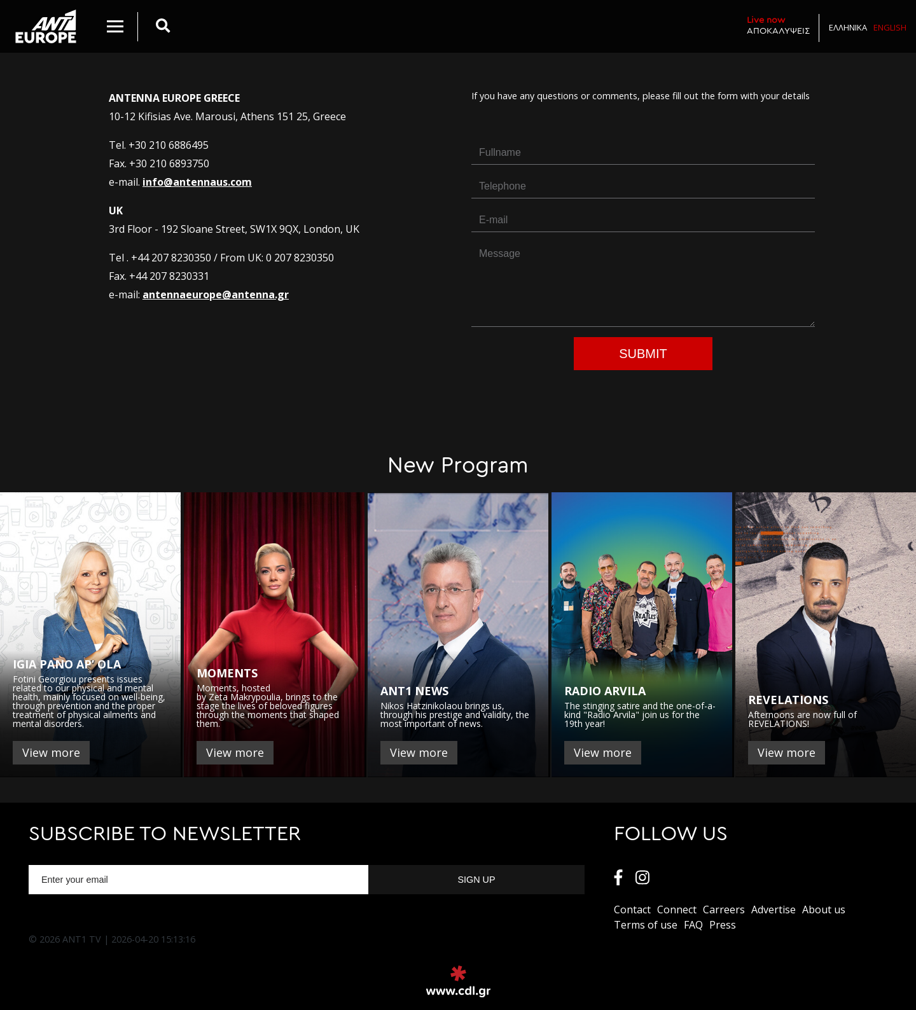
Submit (643, 354)
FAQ (693, 925)
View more (51, 752)
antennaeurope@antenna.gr (215, 294)
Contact (632, 910)
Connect (677, 910)
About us (823, 910)
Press (722, 925)
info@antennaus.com (197, 182)
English (889, 27)
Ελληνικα (848, 27)
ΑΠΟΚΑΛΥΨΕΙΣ (778, 25)
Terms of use (645, 925)
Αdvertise (773, 910)
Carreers (724, 910)
